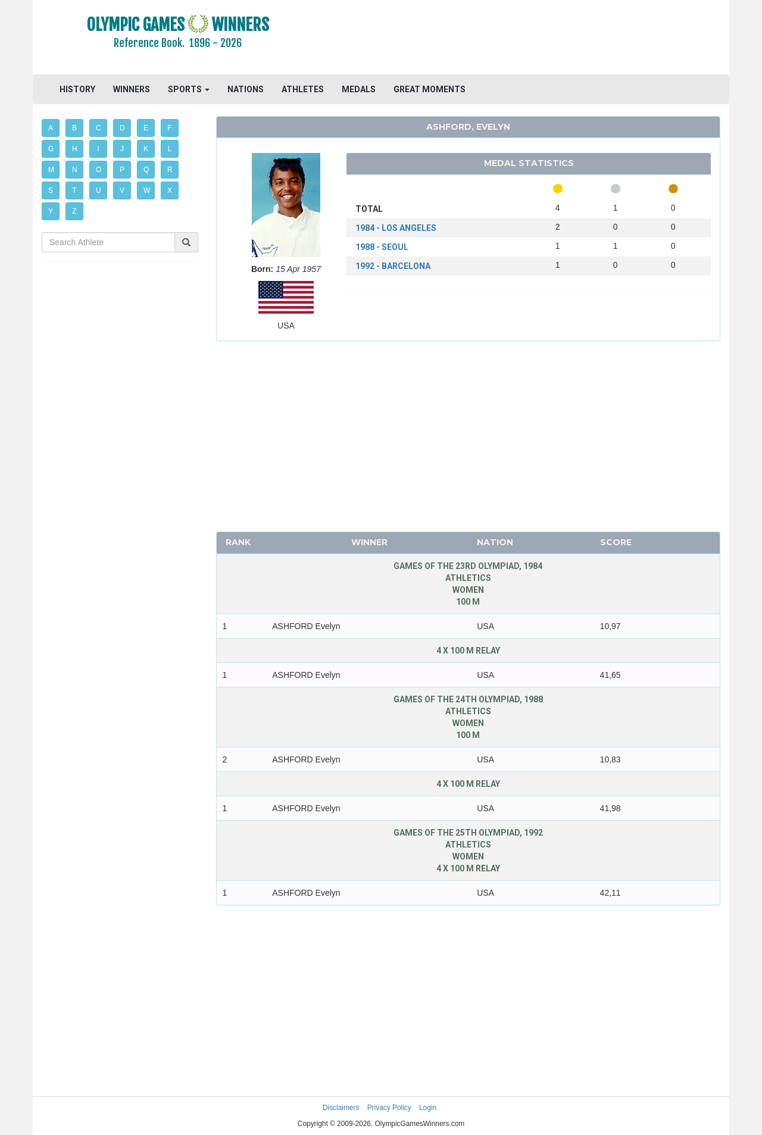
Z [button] (74, 211)
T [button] (74, 190)
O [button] (98, 169)
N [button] (74, 169)
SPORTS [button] (189, 89)
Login (427, 1107)
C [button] (98, 128)
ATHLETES (303, 89)
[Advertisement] (526, 38)
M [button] (51, 169)
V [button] (122, 190)
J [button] (122, 149)
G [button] (51, 149)
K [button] (145, 149)
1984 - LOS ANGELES (395, 228)
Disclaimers (341, 1107)
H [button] (74, 149)
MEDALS (359, 89)
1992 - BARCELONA (392, 266)
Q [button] (146, 169)
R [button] (170, 169)
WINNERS (131, 89)
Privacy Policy (389, 1107)
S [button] (50, 190)
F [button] (169, 128)
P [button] (122, 169)
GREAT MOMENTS (430, 89)
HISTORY (77, 89)
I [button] (98, 149)
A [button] (50, 128)
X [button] (169, 190)
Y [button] (50, 211)
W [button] (146, 190)
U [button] (98, 190)
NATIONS (245, 89)
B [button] (74, 128)
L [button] (170, 149)
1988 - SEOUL (381, 247)
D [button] (122, 128)
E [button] (145, 128)
